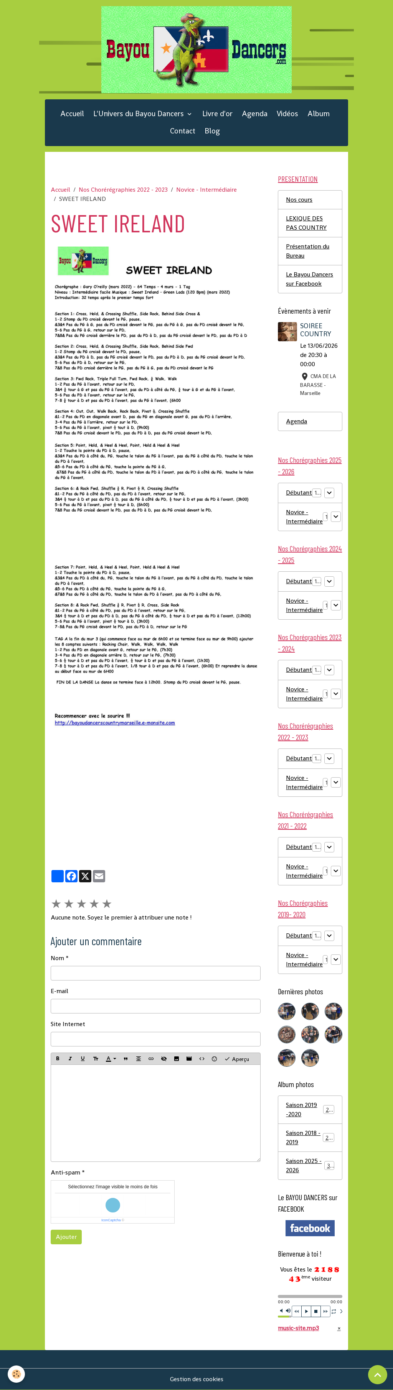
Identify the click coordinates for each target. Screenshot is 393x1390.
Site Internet (68, 1024)
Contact (182, 131)
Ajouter (66, 1237)
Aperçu (236, 1059)
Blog (212, 131)
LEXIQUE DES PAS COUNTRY (306, 223)
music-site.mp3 (298, 1328)
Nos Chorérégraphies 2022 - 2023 (123, 190)
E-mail (59, 991)
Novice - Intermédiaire (206, 190)
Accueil (72, 113)
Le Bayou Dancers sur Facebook (309, 279)
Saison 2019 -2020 (310, 1109)
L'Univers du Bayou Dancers (139, 113)
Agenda (255, 113)
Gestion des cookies (196, 1379)
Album (318, 113)
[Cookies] (16, 1374)
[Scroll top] (377, 1374)
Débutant (299, 493)
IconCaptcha (111, 1220)
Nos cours (299, 200)
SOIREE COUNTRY (315, 330)
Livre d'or (217, 113)
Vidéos (287, 113)
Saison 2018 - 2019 (310, 1137)
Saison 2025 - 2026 (310, 1165)
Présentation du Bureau (307, 251)
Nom (57, 958)
